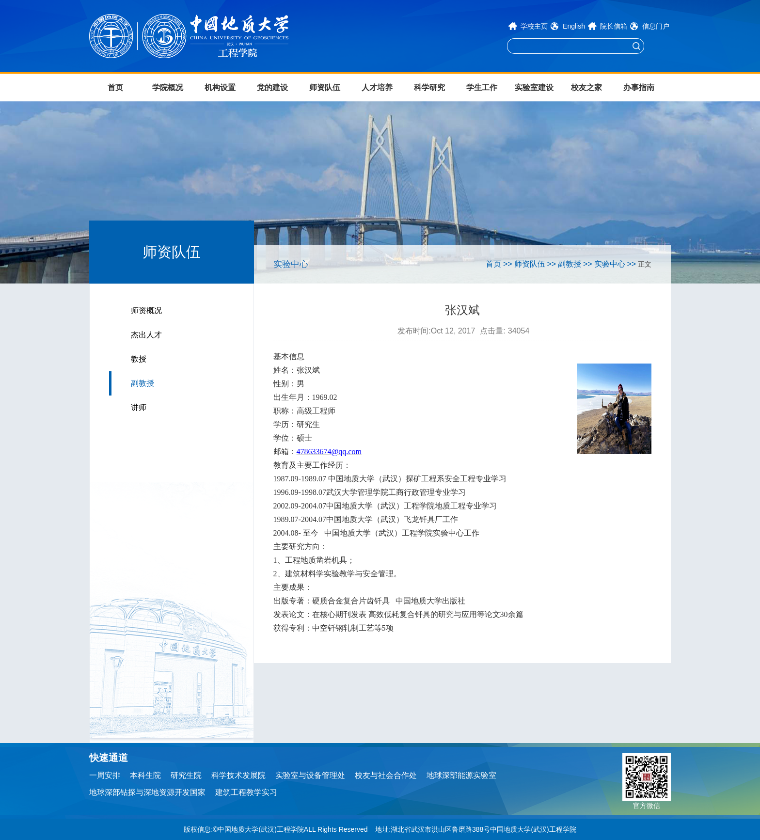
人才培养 (377, 87)
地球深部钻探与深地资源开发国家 (147, 792)
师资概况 (146, 310)
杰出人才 (146, 335)
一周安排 (104, 775)
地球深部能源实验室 (461, 775)
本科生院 (145, 775)
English (574, 26)
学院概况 (167, 87)
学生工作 (481, 87)
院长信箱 (613, 26)
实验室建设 (534, 87)
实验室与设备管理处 (310, 775)
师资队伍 (324, 87)
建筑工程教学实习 (246, 792)
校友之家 (586, 87)
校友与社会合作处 (386, 775)
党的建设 (272, 87)
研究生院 (186, 775)
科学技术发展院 (238, 775)
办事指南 (638, 87)
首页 (115, 87)
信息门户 (655, 26)
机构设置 (220, 87)
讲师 (138, 407)
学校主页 (534, 26)
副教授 (142, 383)
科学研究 (429, 87)
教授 (138, 359)
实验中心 (609, 264)
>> (507, 264)
